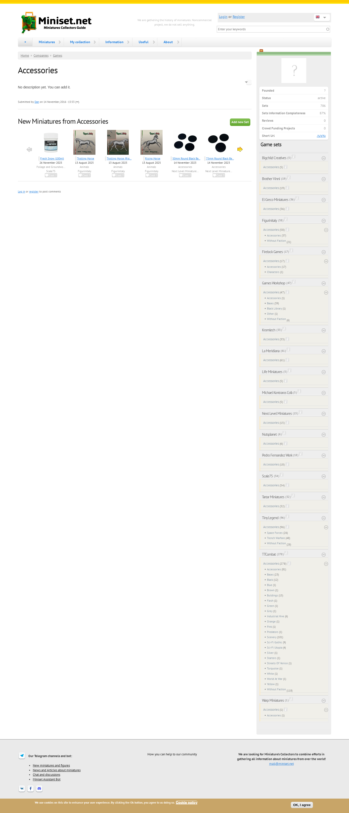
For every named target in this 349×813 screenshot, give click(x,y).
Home (25, 55)
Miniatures (47, 42)
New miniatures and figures (51, 765)
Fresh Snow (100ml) (52, 158)
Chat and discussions (46, 774)
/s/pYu (321, 136)
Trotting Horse (85, 158)
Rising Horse (152, 158)
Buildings (272, 595)
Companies (41, 55)
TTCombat (269, 554)
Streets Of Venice (277, 663)
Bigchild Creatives (274, 157)
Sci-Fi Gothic (274, 642)
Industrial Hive (275, 616)
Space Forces (275, 533)
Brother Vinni (271, 178)
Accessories (185, 167)
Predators (272, 632)
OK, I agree (301, 805)
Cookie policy (186, 802)
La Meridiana (270, 350)
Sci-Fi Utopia (274, 647)
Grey (269, 611)
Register (239, 16)
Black (270, 579)
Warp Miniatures (273, 700)
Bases (270, 303)
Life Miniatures (272, 371)
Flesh (270, 600)
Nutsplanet (269, 434)
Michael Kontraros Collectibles (277, 392)
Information (114, 42)
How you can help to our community (172, 754)
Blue (269, 585)
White (270, 673)
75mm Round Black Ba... (220, 158)
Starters (271, 658)
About (168, 42)
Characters (273, 272)
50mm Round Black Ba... (186, 158)
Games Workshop (273, 283)
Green (270, 606)
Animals (84, 167)
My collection (80, 42)
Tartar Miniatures (273, 497)
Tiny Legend (270, 517)
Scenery (271, 637)
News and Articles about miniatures (57, 770)
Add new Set (240, 122)
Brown (270, 590)
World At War (274, 679)
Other (270, 313)
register (34, 191)
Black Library (274, 308)
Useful (143, 42)
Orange (271, 621)
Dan (37, 102)
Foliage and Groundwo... (51, 167)
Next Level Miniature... (185, 171)
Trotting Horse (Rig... (119, 158)
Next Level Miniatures (277, 413)
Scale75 (50, 171)
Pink (269, 626)
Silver (270, 653)
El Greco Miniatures (275, 199)
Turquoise (273, 668)
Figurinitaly (84, 171)
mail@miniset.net (281, 764)
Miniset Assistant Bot (46, 779)
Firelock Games (272, 251)
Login (223, 16)
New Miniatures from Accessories (63, 121)
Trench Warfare (276, 538)
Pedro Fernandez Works (277, 455)
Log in (21, 191)
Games (57, 55)
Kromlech (268, 330)
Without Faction (276, 240)
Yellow (271, 684)
